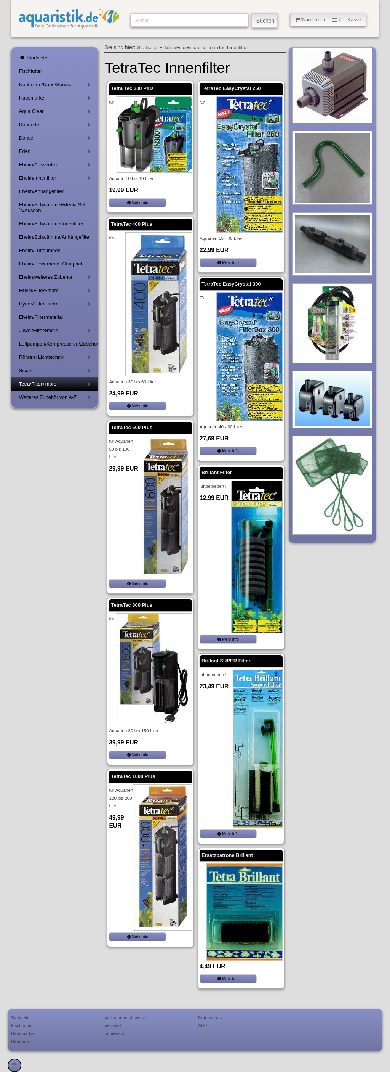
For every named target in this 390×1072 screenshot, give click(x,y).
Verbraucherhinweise (125, 1017)
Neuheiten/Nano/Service (56, 86)
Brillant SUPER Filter (226, 661)
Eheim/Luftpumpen (40, 250)
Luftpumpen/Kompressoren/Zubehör (58, 345)
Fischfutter (30, 71)
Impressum (115, 1033)
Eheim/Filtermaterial (41, 317)
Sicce (56, 372)
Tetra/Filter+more (56, 385)
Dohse (56, 139)
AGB (203, 1025)
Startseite (33, 58)
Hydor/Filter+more (56, 305)
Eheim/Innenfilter (56, 179)
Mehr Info (138, 203)
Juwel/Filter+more (56, 332)
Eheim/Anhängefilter (41, 191)
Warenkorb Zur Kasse (328, 20)
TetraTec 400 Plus (131, 224)
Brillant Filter (216, 472)
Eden (56, 152)
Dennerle (56, 126)
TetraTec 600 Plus (131, 427)
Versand (112, 1025)
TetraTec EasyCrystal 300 (231, 284)
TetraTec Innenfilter (228, 47)
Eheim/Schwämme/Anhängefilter (55, 237)
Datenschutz (210, 1017)
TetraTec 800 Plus (131, 605)
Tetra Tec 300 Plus (132, 88)
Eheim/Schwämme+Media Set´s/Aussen (52, 207)
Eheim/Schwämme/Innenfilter (51, 224)
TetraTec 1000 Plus (133, 776)
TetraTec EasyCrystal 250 (231, 88)
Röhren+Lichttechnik (56, 358)
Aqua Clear (56, 112)
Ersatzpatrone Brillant (227, 855)
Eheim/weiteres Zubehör (56, 278)
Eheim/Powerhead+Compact (50, 264)
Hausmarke (56, 99)
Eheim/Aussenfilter (56, 166)
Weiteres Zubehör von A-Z (56, 398)
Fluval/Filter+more (56, 292)
